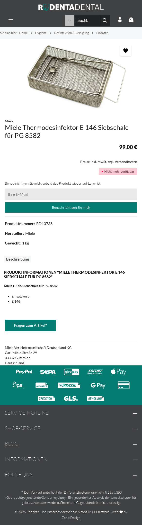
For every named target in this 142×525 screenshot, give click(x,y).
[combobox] (87, 20)
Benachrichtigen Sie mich (71, 207)
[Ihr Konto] (120, 19)
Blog (11, 443)
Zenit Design (71, 518)
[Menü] (11, 19)
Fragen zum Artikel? (30, 325)
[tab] (17, 259)
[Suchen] (105, 20)
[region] (71, 76)
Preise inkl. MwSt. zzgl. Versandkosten (108, 162)
